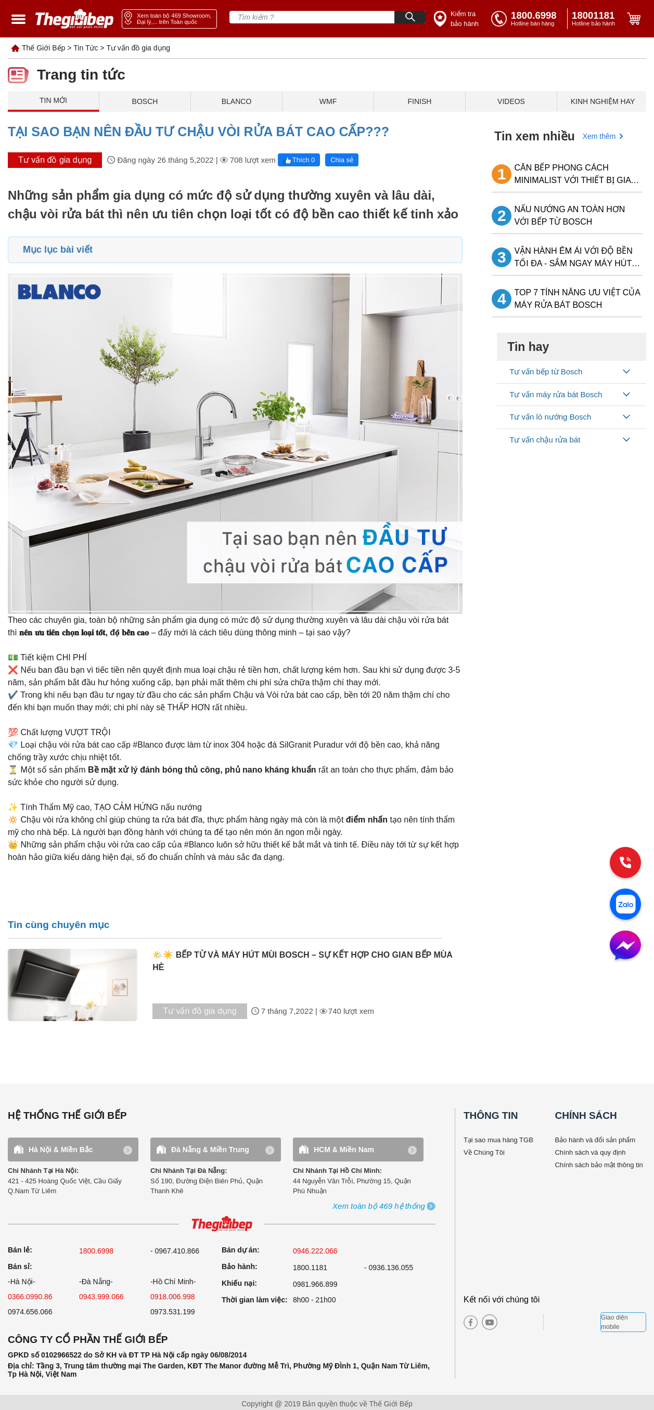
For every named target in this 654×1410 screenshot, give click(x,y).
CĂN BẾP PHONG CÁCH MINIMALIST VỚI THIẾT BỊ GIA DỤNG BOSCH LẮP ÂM (573, 175)
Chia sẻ (341, 160)
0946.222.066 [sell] (315, 1251)
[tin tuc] (77, 985)
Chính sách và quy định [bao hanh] (590, 1152)
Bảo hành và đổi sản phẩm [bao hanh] (595, 1140)
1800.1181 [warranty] (310, 1267)
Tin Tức (85, 48)
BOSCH (145, 101)
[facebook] (471, 1322)
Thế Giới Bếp (43, 48)
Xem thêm (599, 136)
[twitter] (525, 1322)
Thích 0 (299, 160)
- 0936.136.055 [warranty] (388, 1267)
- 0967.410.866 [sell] (174, 1251)
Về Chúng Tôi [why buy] (484, 1152)
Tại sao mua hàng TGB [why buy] (498, 1140)
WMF (328, 101)
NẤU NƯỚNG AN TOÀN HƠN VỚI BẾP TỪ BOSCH (570, 215)
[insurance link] (457, 19)
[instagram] (507, 1322)
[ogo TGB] (221, 1224)
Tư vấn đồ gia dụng (138, 48)
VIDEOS (511, 101)
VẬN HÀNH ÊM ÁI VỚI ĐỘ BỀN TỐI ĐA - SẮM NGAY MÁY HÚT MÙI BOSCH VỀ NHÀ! (574, 258)
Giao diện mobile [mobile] (614, 1322)
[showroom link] (169, 19)
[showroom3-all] (378, 1206)
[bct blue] (575, 1322)
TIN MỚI (53, 100)
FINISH (420, 101)
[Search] (410, 17)
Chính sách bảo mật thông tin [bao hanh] (599, 1165)
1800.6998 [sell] (96, 1251)
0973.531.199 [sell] (172, 1312)
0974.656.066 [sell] (30, 1312)
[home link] (74, 19)
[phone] (595, 19)
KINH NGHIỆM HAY (603, 101)
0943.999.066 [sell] (101, 1296)
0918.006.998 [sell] (172, 1296)
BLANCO (237, 101)
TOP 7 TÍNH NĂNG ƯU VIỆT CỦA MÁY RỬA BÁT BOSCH (577, 298)
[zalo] (625, 905)
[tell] (527, 19)
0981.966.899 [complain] (315, 1284)
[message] (625, 946)
